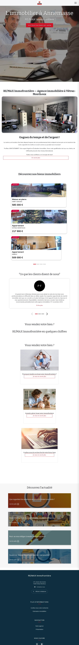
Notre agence (39, 626)
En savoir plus (36, 158)
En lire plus (39, 305)
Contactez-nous (41, 587)
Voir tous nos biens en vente (39, 25)
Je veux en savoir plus (39, 376)
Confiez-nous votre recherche (39, 608)
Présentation (39, 629)
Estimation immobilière (39, 611)
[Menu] (76, 3)
